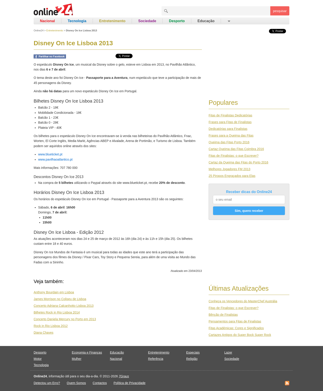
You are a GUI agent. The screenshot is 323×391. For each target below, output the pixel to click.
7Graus (124, 376)
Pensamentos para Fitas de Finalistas (235, 321)
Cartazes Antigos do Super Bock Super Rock (240, 335)
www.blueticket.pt (50, 154)
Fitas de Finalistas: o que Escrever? (234, 155)
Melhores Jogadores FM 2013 (229, 169)
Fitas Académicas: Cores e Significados (236, 328)
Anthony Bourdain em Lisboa (54, 292)
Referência (155, 359)
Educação (206, 21)
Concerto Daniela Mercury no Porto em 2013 (65, 319)
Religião (192, 359)
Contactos (100, 383)
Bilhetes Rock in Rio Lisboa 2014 (57, 312)
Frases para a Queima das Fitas (231, 135)
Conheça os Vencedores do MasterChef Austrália (243, 301)
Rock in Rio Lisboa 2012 (51, 326)
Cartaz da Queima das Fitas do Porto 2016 (238, 162)
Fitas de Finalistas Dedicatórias (230, 115)
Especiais (193, 352)
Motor (38, 359)
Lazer (228, 352)
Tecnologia (77, 21)
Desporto (177, 21)
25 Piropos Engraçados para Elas (232, 176)
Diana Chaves (43, 332)
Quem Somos (76, 383)
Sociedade (147, 21)
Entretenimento (112, 21)
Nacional (47, 21)
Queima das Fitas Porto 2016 (229, 142)
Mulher (76, 359)
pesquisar (280, 11)
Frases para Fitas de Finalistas (230, 122)
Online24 (39, 30)
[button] (229, 21)
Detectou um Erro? (47, 383)
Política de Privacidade (129, 383)
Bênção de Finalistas (223, 314)
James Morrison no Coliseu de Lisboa (60, 299)
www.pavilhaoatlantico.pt (55, 159)
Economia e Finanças (87, 352)
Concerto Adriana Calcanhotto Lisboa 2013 (64, 305)
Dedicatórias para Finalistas (228, 129)
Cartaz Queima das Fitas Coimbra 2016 (236, 149)
